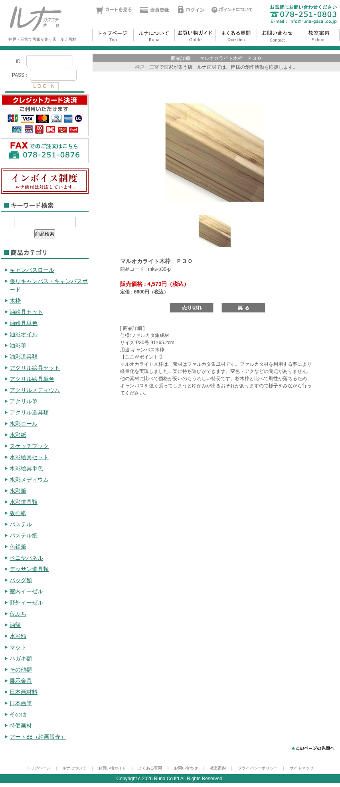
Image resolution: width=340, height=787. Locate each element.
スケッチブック (29, 446)
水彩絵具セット (29, 457)
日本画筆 (21, 703)
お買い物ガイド (112, 768)
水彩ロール (24, 423)
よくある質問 (150, 768)
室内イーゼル (26, 591)
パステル (21, 524)
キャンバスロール (32, 270)
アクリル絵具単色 (32, 379)
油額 (15, 625)
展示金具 (21, 681)
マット (18, 647)
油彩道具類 (24, 356)
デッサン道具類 (29, 569)
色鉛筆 (18, 546)
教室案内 (218, 768)
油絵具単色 (24, 323)
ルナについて (74, 768)
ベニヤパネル (26, 558)
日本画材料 (24, 692)
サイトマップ (302, 768)
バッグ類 (21, 580)
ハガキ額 (21, 658)
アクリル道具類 (29, 412)
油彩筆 (18, 345)
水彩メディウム (29, 479)
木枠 (15, 300)
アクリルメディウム (35, 390)
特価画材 (21, 725)
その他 (18, 714)
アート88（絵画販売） (38, 736)
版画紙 (18, 513)
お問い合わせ (186, 768)
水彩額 (18, 636)
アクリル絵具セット (35, 368)
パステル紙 (24, 535)
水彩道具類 (24, 502)
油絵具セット (26, 312)
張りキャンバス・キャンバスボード (49, 285)
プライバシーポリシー (258, 768)
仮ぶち (18, 614)
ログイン (45, 73)
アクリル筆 (24, 401)
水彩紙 (18, 435)
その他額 (21, 669)
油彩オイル (24, 334)
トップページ (38, 768)
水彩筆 (18, 491)
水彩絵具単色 (26, 468)
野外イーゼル (26, 602)
